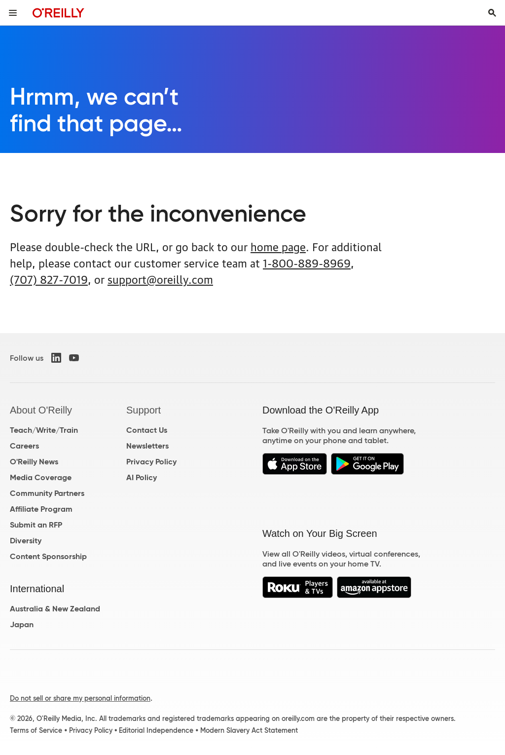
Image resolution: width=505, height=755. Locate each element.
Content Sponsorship (48, 556)
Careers (24, 446)
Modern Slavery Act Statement (249, 730)
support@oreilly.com (160, 278)
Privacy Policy (151, 461)
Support (143, 410)
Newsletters (147, 446)
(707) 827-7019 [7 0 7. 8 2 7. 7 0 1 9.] (49, 278)
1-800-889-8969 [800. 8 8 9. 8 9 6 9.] (307, 262)
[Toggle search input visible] (492, 13)
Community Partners (47, 493)
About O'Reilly (41, 410)
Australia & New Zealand (55, 609)
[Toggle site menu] (13, 13)
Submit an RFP (36, 525)
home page (278, 246)
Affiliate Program (41, 509)
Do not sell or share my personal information (80, 698)
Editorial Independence (156, 730)
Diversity (25, 540)
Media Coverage (41, 477)
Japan (22, 624)
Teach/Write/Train (44, 430)
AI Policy (141, 477)
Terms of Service (36, 730)
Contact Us (146, 430)
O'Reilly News (34, 461)
